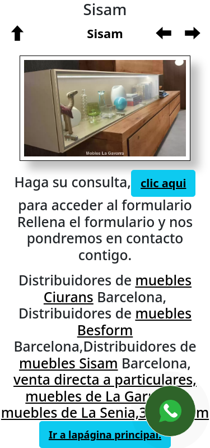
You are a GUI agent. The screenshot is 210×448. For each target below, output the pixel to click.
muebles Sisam (68, 363)
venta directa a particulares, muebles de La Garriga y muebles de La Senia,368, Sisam (105, 396)
